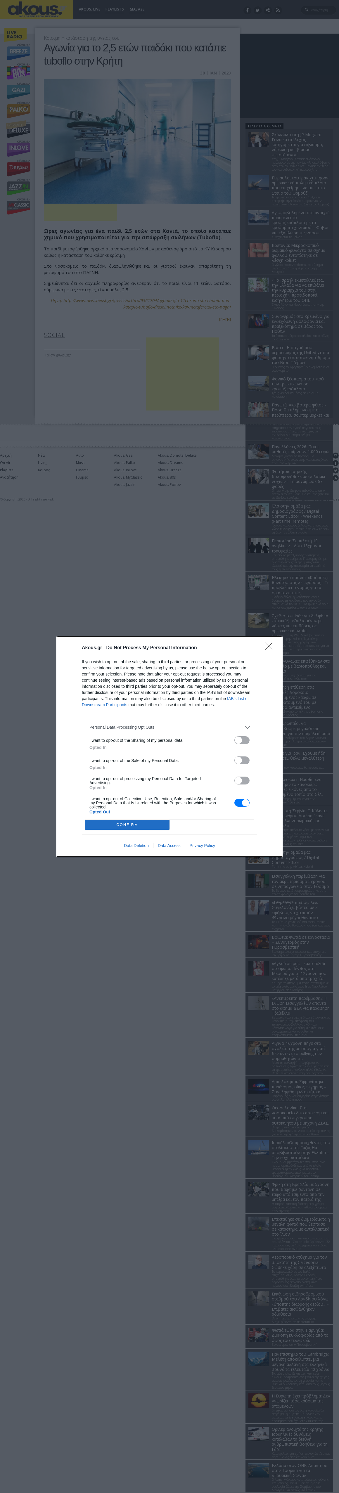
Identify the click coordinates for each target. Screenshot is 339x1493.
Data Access (169, 845)
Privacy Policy (202, 845)
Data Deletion (136, 845)
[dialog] (169, 747)
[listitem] (169, 727)
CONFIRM (127, 824)
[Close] (270, 648)
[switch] (242, 740)
